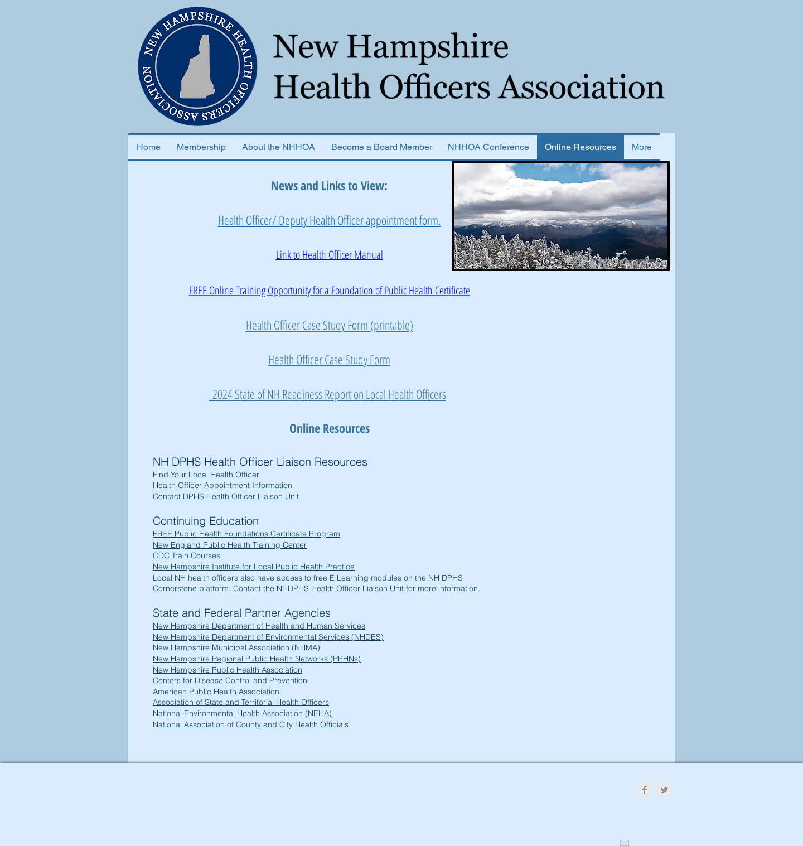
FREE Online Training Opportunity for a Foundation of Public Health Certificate (329, 290)
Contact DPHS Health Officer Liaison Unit (226, 496)
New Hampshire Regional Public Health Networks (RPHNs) (257, 659)
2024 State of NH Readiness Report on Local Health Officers (327, 393)
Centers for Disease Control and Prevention (230, 680)
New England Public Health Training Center (230, 545)
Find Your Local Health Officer (206, 475)
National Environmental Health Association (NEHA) (242, 713)
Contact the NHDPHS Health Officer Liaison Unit (318, 588)
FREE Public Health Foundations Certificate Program (246, 534)
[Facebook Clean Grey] (644, 789)
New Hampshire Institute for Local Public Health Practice (254, 567)
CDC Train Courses (186, 555)
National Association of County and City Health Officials (252, 724)
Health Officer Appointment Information (222, 485)
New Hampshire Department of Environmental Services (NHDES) (268, 637)
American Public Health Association (216, 692)
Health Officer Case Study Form (329, 359)
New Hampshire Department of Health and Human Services (259, 626)
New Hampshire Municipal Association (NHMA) (236, 647)
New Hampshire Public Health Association (227, 670)
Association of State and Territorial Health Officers (241, 702)
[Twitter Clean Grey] (664, 789)
